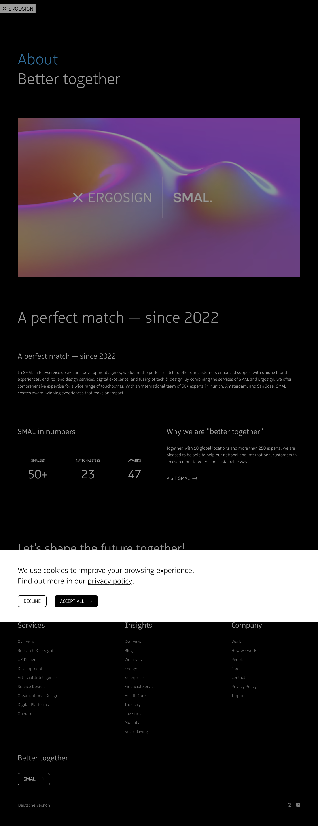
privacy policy (109, 590)
